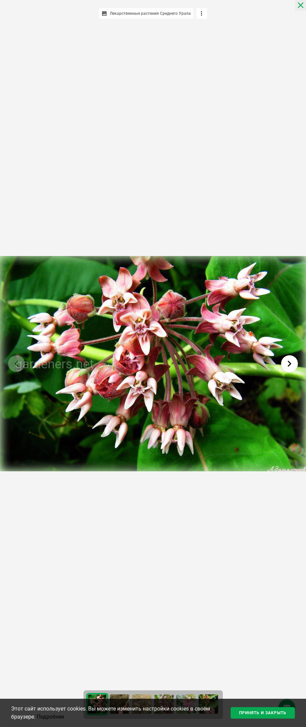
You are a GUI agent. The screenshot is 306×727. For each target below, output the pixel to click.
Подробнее (50, 717)
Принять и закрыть (262, 713)
